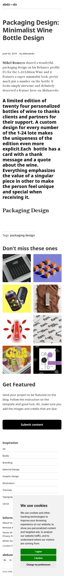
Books (6, 455)
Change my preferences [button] (38, 564)
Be (5, 560)
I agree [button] (38, 551)
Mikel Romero (14, 63)
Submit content (32, 424)
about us (7, 522)
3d (4, 448)
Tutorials (7, 490)
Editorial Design (11, 469)
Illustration (8, 483)
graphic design (11, 476)
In (11, 560)
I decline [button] (38, 558)
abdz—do (10, 4)
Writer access (10, 540)
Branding (8, 462)
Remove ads (9, 527)
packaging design (22, 235)
